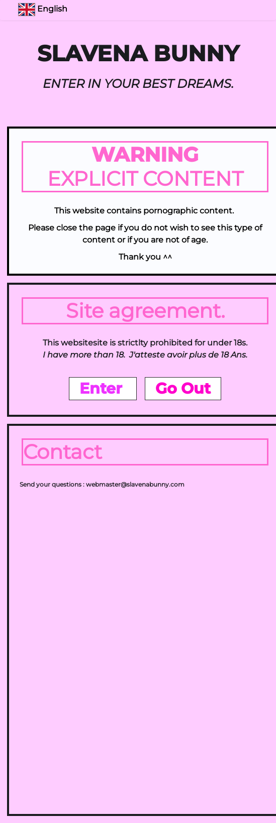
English (43, 9)
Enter (102, 388)
